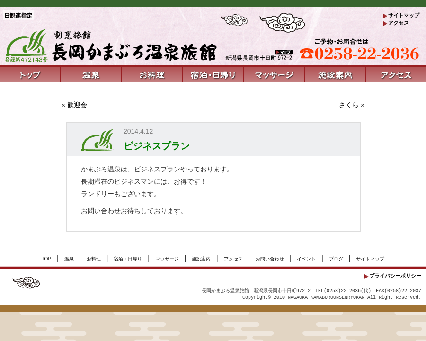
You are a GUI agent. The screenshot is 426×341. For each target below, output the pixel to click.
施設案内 (201, 258)
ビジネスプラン (157, 146)
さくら (349, 104)
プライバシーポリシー (395, 275)
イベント (306, 258)
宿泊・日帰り (128, 258)
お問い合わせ (270, 258)
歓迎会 (77, 104)
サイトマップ (403, 15)
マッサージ (167, 258)
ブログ (336, 258)
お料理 (94, 258)
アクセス (398, 23)
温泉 (69, 258)
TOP (46, 258)
